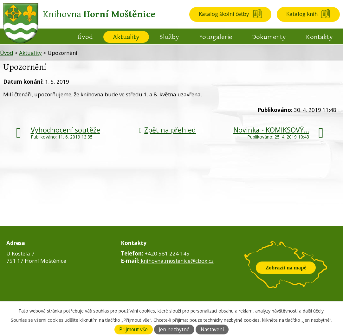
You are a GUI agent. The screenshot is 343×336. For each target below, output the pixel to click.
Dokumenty (269, 37)
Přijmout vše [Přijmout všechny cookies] (133, 329)
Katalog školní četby (224, 13)
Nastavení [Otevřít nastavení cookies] (212, 329)
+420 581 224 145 (167, 253)
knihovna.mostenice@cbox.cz (176, 260)
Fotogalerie (215, 37)
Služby (169, 37)
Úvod (85, 37)
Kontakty (319, 37)
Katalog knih (302, 13)
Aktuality (126, 37)
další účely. (314, 311)
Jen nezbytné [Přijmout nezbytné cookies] (174, 329)
